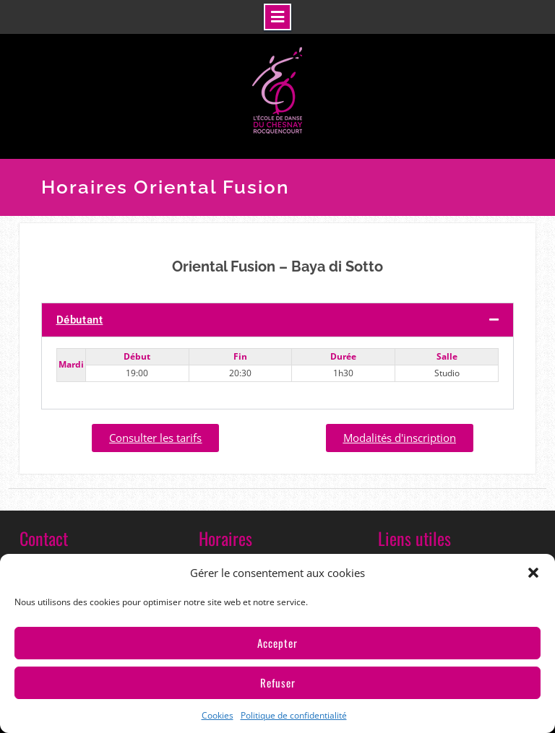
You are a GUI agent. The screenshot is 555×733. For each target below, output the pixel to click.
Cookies (217, 715)
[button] (533, 572)
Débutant (79, 319)
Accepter (277, 643)
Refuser (278, 682)
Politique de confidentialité (294, 715)
